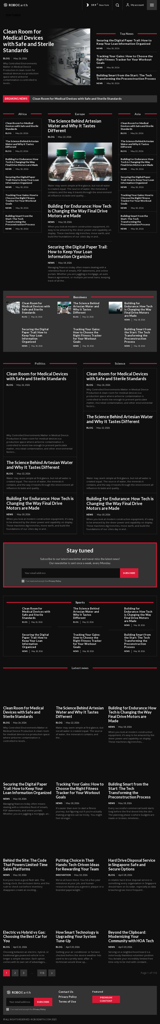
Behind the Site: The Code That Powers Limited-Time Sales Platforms (25, 864)
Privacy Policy (55, 581)
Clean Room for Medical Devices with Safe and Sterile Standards (28, 40)
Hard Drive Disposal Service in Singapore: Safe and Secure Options (131, 864)
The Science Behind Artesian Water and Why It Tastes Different (22, 144)
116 (42, 973)
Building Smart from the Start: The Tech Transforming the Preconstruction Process (126, 76)
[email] (71, 573)
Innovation (63, 875)
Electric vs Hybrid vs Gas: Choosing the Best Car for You (25, 936)
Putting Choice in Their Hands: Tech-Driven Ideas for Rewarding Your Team (77, 864)
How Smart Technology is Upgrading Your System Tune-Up (77, 936)
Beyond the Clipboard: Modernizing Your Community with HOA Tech (131, 936)
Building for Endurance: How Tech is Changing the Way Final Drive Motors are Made (21, 162)
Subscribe (129, 573)
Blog (6, 58)
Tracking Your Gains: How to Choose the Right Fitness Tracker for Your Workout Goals (124, 59)
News (99, 48)
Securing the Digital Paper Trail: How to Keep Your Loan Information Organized (124, 41)
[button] (117, 5)
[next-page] (51, 972)
